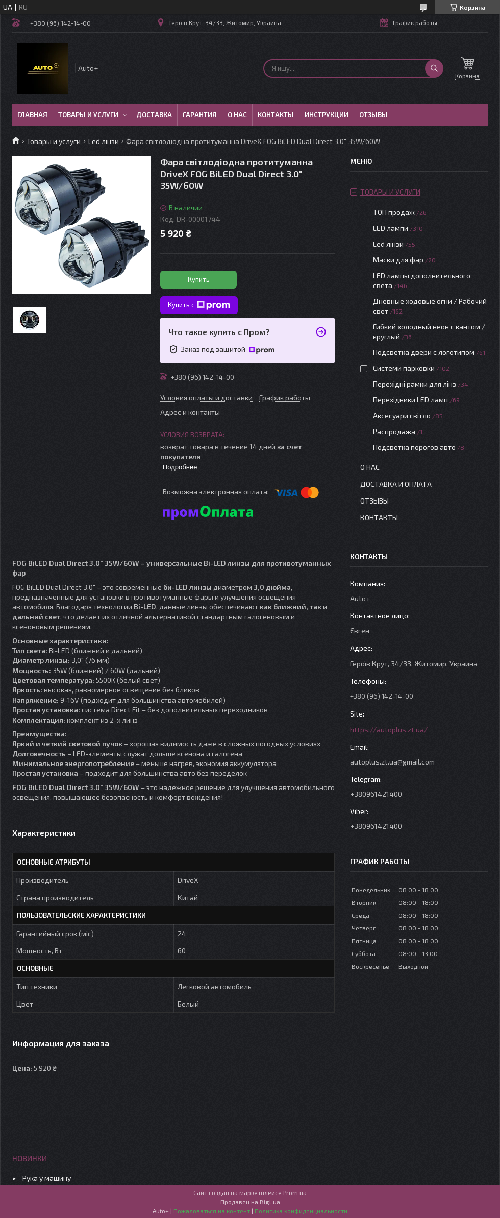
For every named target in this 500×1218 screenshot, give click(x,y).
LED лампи (390, 228)
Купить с (199, 305)
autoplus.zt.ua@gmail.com (392, 761)
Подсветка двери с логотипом (423, 352)
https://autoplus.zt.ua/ (389, 729)
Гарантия (200, 115)
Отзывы (373, 115)
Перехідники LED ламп (410, 399)
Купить (199, 279)
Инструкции (326, 115)
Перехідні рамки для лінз (414, 383)
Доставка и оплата (396, 484)
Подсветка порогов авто (414, 447)
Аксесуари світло (402, 415)
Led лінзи (103, 141)
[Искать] (434, 68)
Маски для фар (398, 259)
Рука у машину (46, 1178)
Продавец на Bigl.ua (250, 1201)
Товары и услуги (88, 115)
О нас (237, 115)
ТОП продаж (394, 212)
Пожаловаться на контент (211, 1210)
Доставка (154, 115)
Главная (32, 115)
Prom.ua (295, 1192)
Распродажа (394, 431)
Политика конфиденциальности (301, 1210)
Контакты (276, 115)
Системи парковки (404, 368)
